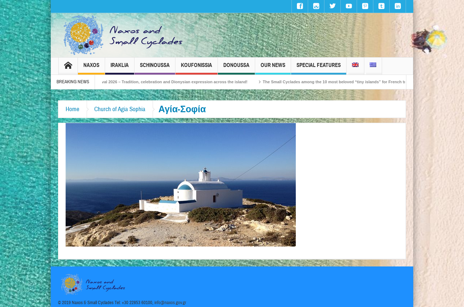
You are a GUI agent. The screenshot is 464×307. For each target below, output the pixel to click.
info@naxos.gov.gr (170, 303)
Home (72, 109)
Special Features (318, 68)
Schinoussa (154, 68)
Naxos (91, 68)
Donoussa (236, 68)
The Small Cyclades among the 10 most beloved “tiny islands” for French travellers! (349, 82)
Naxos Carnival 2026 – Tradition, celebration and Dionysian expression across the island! (169, 82)
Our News (273, 68)
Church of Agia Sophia (119, 109)
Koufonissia (196, 68)
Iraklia (119, 68)
